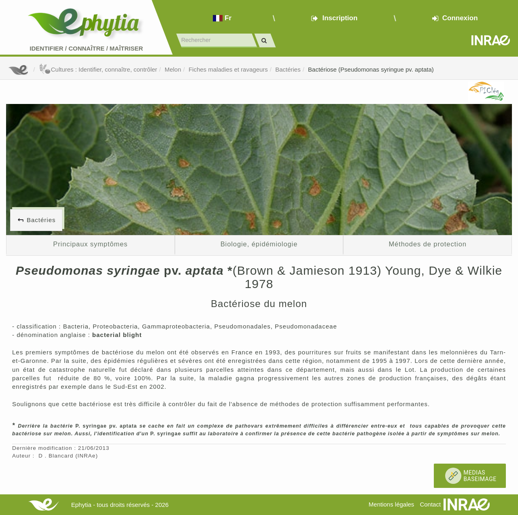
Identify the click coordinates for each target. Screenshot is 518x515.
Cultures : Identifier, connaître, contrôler (98, 69)
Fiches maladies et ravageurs (228, 69)
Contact (430, 504)
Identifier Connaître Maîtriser (86, 48)
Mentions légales (391, 504)
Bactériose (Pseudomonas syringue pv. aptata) (371, 69)
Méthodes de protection (427, 244)
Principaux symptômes (90, 244)
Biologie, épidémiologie (259, 244)
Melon (173, 69)
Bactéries (288, 69)
